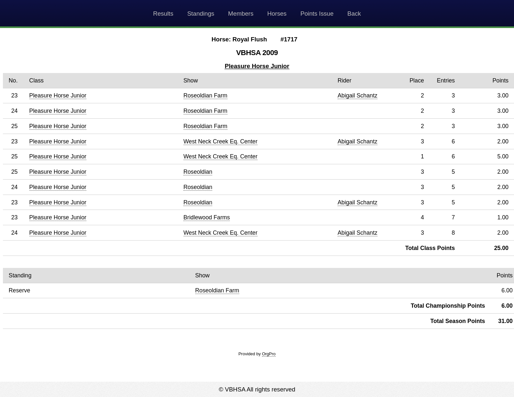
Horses (276, 13)
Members (241, 13)
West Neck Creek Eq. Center (220, 141)
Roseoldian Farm (206, 95)
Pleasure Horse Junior (257, 66)
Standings (200, 13)
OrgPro (269, 353)
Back (354, 13)
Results (163, 13)
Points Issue (317, 13)
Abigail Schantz (357, 95)
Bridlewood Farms (207, 217)
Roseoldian (198, 172)
